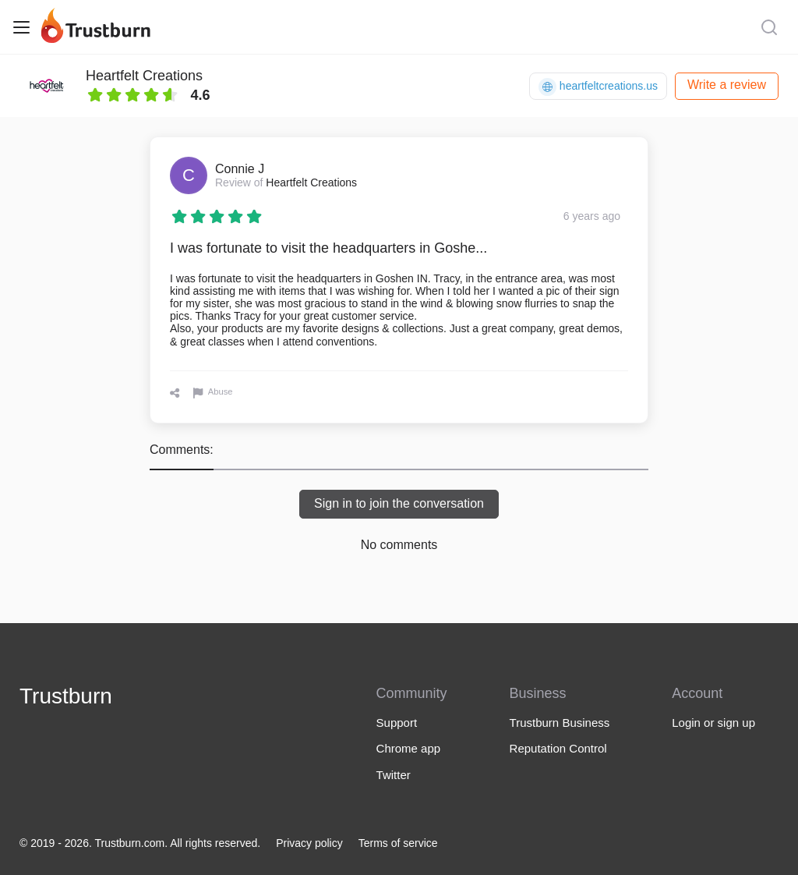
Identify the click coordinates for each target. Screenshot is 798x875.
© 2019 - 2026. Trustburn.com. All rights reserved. (139, 843)
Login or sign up (713, 722)
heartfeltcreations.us (598, 87)
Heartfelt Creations (144, 75)
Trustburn (65, 696)
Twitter (393, 774)
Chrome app (408, 748)
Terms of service (398, 843)
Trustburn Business (560, 722)
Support (397, 722)
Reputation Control (558, 748)
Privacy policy (309, 843)
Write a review (726, 84)
